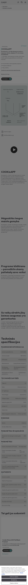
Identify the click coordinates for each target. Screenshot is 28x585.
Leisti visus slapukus (14, 576)
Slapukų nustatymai (14, 583)
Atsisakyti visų (14, 580)
